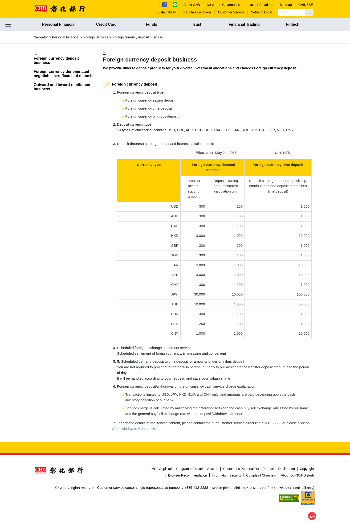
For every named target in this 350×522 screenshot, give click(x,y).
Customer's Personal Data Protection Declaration (259, 453)
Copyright (307, 453)
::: (155, 5)
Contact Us (120, 413)
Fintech (292, 24)
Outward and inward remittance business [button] (62, 87)
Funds (151, 24)
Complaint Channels (261, 459)
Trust (196, 24)
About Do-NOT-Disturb (297, 459)
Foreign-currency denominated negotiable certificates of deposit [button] (63, 74)
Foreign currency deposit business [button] (56, 60)
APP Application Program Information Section (185, 453)
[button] (309, 12)
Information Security (226, 459)
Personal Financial (58, 24)
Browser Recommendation (187, 459)
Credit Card (106, 24)
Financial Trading (244, 24)
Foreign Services (95, 37)
